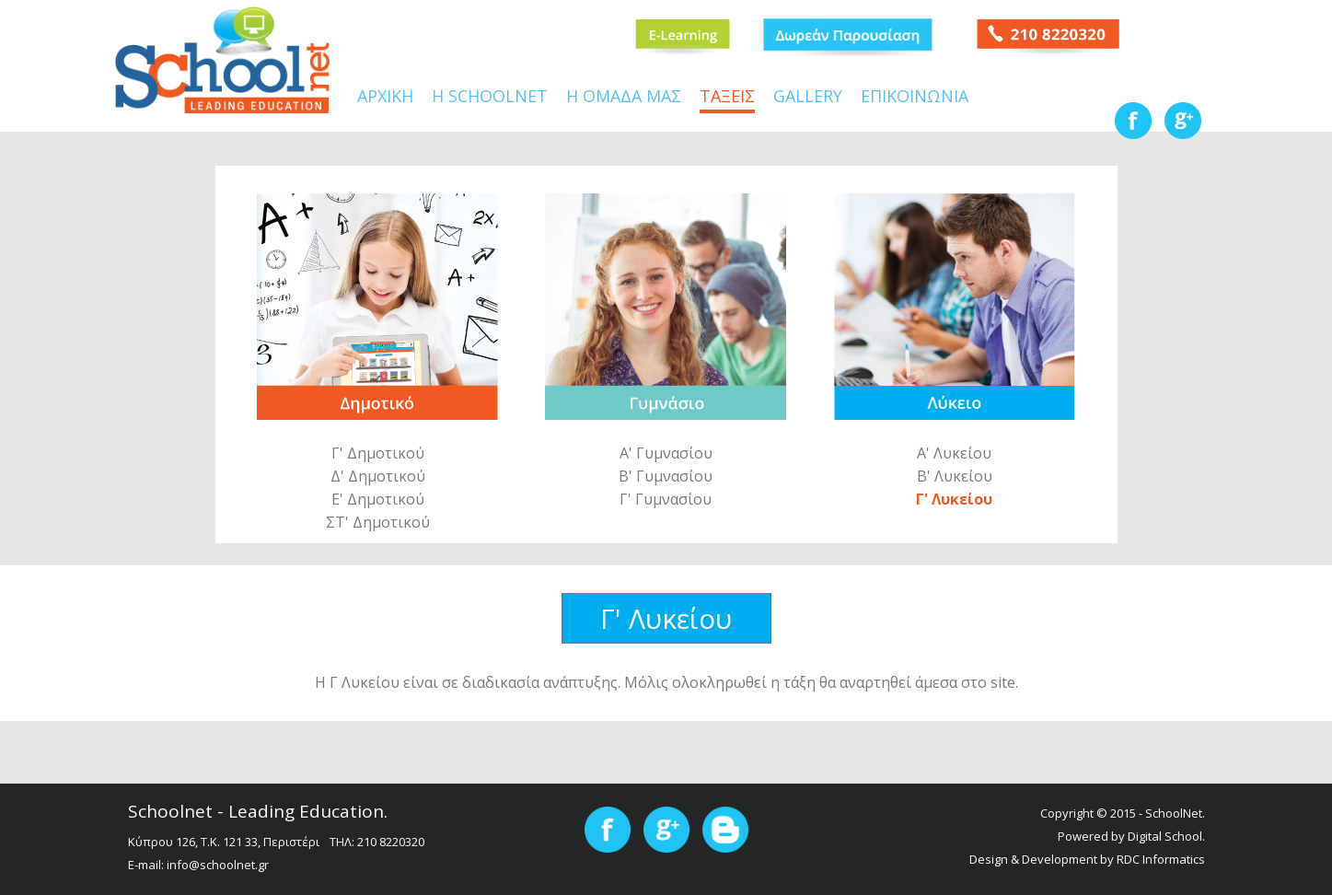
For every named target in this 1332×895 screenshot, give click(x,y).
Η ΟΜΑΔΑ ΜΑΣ (623, 97)
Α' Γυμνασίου (666, 453)
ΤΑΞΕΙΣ (727, 97)
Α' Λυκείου (954, 453)
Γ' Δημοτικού (377, 453)
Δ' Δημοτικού (377, 476)
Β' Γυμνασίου (665, 476)
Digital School (1165, 836)
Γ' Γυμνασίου (666, 499)
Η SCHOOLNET (490, 97)
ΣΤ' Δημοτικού (378, 522)
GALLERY (807, 97)
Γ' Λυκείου (954, 499)
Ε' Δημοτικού (377, 499)
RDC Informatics (1161, 859)
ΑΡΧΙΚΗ (385, 97)
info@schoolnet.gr (218, 864)
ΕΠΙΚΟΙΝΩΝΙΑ (914, 97)
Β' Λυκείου (954, 476)
